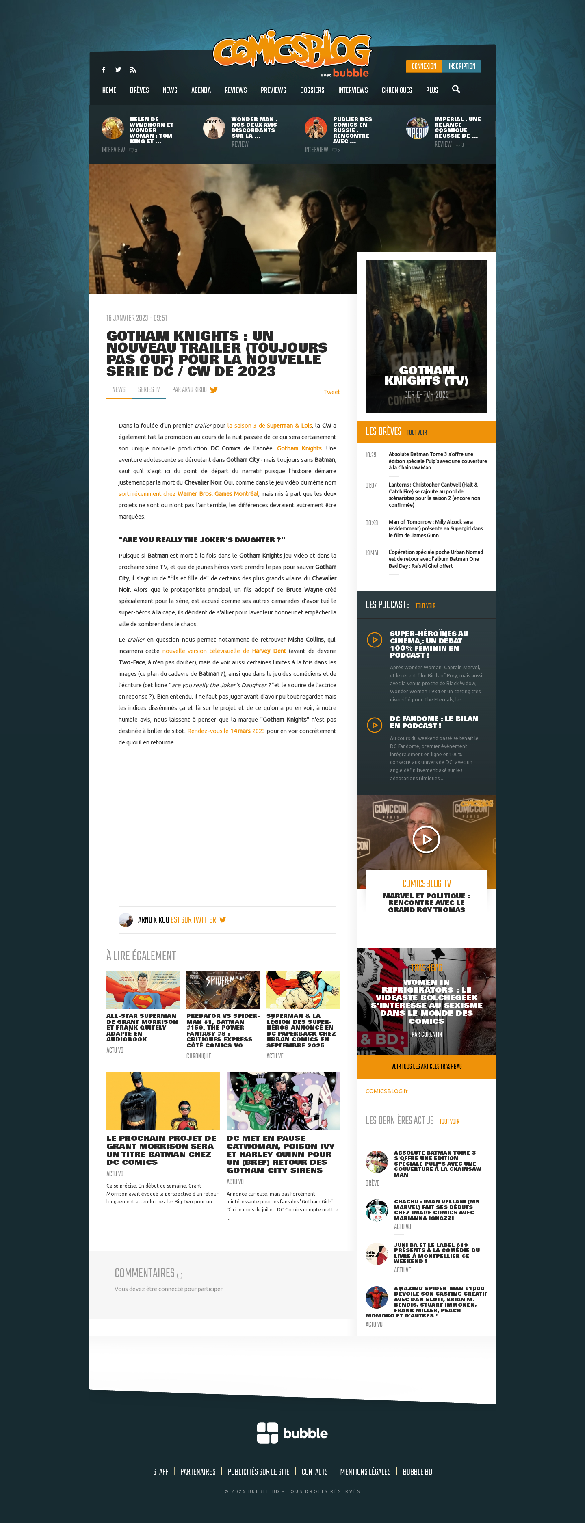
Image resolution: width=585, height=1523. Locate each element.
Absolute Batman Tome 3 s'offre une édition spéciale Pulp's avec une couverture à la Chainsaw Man (426, 460)
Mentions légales (365, 1472)
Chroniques (397, 94)
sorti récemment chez (189, 493)
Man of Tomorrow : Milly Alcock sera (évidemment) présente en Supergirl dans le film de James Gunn (424, 528)
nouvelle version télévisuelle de (207, 650)
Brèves (139, 94)
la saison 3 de (270, 425)
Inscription (461, 66)
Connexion (424, 66)
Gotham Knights (299, 448)
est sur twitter (198, 920)
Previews (273, 94)
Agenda (201, 94)
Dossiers (312, 94)
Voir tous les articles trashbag (427, 1066)
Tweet (331, 391)
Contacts (315, 1472)
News (170, 94)
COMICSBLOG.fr (387, 1091)
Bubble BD (417, 1472)
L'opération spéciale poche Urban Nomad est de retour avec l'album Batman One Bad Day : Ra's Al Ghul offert (424, 558)
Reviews (236, 94)
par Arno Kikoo (189, 390)
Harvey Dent (269, 650)
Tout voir (417, 432)
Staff (160, 1472)
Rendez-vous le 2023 (227, 730)
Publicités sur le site (259, 1472)
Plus (432, 94)
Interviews (353, 94)
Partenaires (198, 1472)
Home (109, 94)
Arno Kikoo (145, 920)
